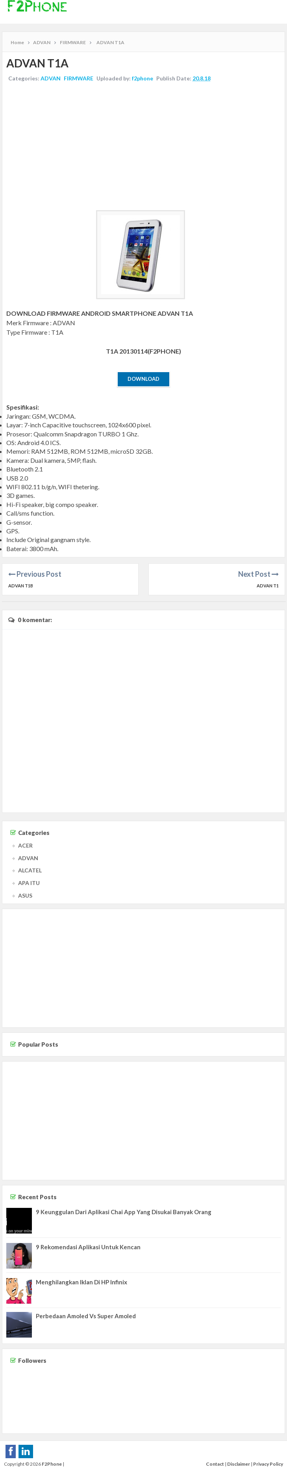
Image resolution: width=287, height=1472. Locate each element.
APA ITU (29, 882)
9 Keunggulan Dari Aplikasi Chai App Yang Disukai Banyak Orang (123, 1211)
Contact (215, 1464)
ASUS (25, 895)
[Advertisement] (143, 147)
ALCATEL (30, 870)
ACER (25, 845)
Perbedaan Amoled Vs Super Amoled (86, 1315)
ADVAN (51, 78)
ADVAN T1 (268, 585)
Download (143, 379)
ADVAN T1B (20, 585)
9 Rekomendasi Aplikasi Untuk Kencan (88, 1246)
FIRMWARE (78, 78)
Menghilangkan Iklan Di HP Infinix (81, 1282)
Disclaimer (238, 1464)
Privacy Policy (268, 1464)
